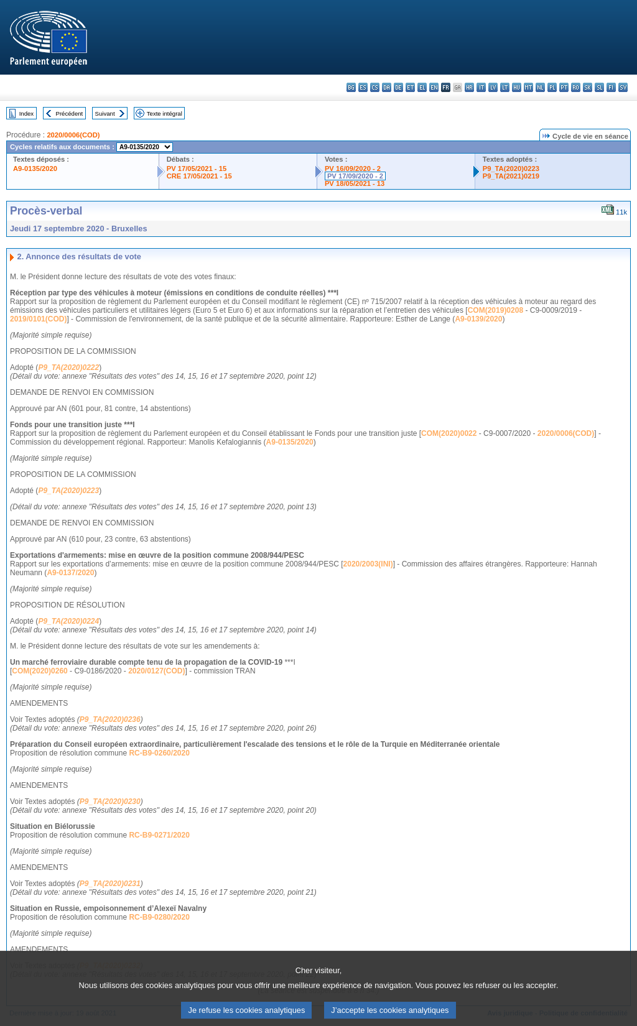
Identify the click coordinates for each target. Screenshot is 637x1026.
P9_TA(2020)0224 (68, 621)
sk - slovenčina (587, 87)
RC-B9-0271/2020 (159, 835)
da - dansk (386, 87)
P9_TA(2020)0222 (68, 367)
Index (26, 113)
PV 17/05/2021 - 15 (196, 168)
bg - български (351, 87)
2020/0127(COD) (156, 671)
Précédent (69, 113)
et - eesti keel (410, 87)
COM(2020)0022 (449, 433)
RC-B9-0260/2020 (159, 753)
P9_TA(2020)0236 (110, 719)
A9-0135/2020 (35, 168)
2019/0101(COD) (38, 319)
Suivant (105, 113)
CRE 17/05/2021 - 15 (199, 176)
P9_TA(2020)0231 (110, 883)
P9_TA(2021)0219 (511, 176)
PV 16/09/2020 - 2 (353, 168)
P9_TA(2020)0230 (110, 801)
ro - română (575, 87)
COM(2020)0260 (39, 671)
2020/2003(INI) (368, 564)
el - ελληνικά (422, 87)
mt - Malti (528, 87)
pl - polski (552, 87)
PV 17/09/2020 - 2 (355, 176)
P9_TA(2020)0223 (511, 168)
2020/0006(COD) (73, 135)
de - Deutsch (398, 87)
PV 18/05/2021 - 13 (354, 183)
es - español (363, 87)
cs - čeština (374, 87)
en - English (434, 87)
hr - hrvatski (469, 87)
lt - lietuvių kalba (504, 87)
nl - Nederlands (540, 87)
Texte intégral (164, 113)
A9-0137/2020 (70, 572)
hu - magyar (516, 87)
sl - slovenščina (599, 87)
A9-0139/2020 (478, 319)
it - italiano (481, 87)
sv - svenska (623, 87)
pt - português (564, 87)
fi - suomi (611, 87)
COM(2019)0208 (495, 310)
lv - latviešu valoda (493, 87)
